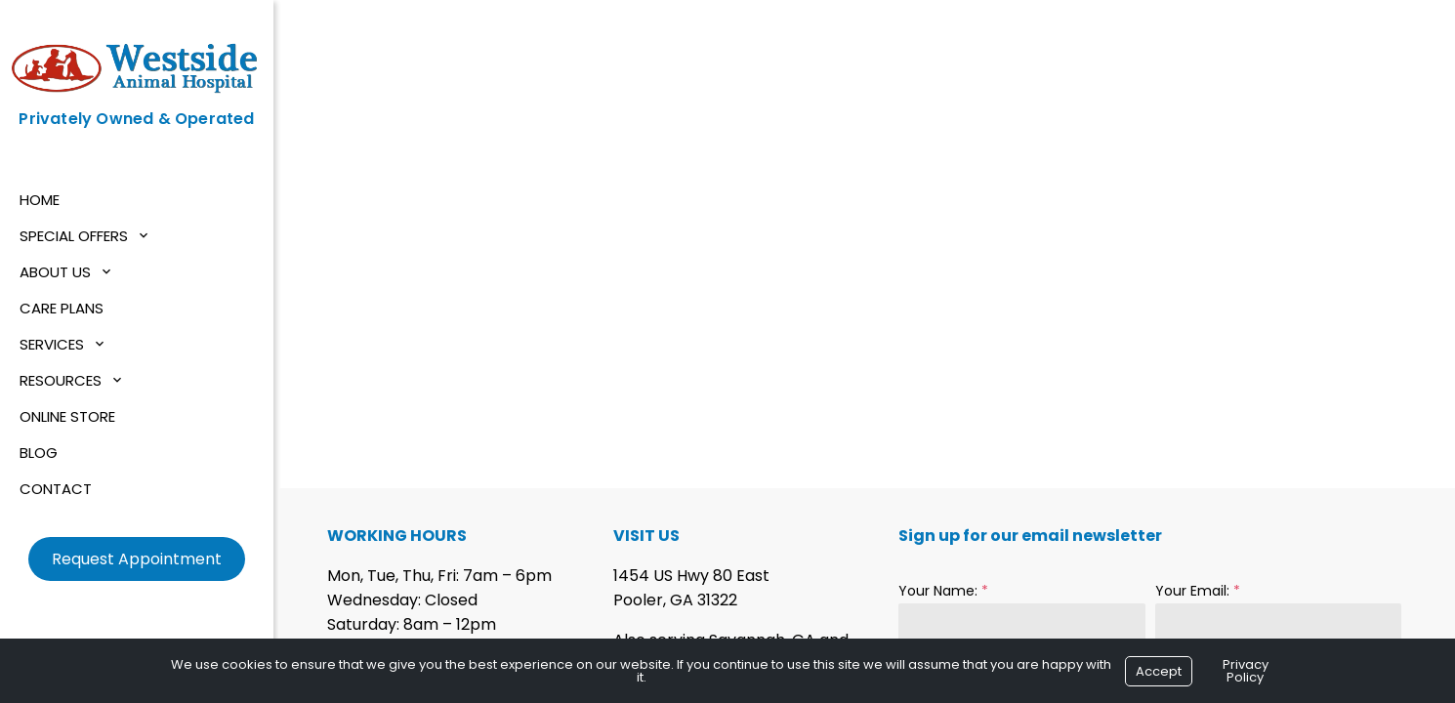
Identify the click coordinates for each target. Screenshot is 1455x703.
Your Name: (943, 590)
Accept (1159, 671)
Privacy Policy (1245, 670)
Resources (61, 380)
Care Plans (62, 308)
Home (40, 199)
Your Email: (1197, 590)
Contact (56, 488)
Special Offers (74, 236)
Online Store (67, 416)
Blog (39, 452)
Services (52, 344)
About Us (55, 272)
